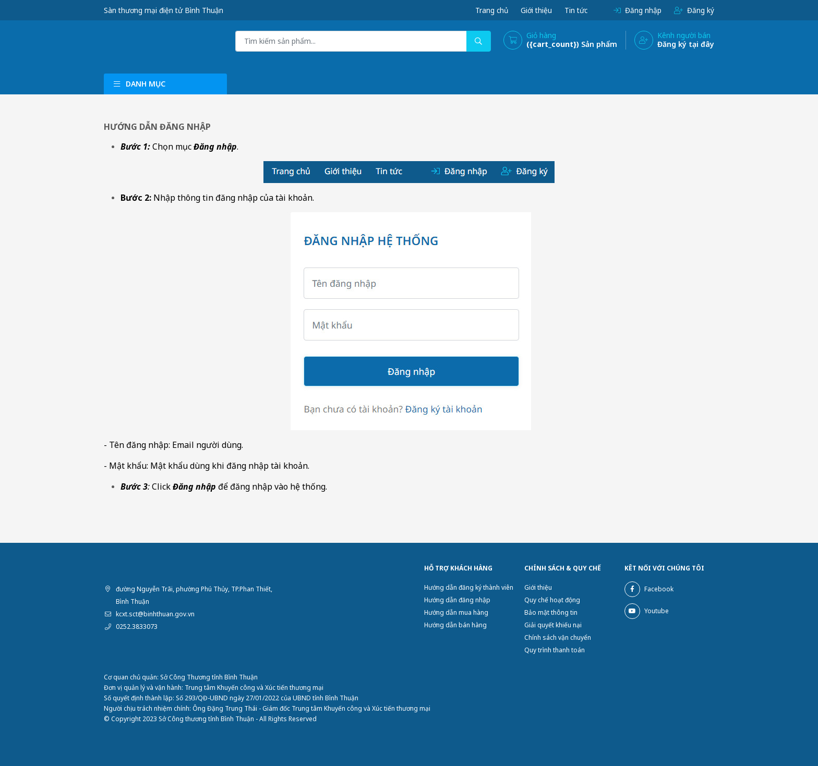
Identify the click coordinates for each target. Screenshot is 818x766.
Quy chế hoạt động (552, 599)
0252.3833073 (137, 626)
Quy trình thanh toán (554, 650)
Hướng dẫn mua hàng (456, 612)
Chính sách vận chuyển (557, 637)
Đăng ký (693, 10)
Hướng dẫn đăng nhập (457, 599)
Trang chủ (489, 10)
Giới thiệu (534, 10)
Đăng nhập (637, 10)
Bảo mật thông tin (551, 612)
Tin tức (575, 10)
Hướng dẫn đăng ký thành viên (468, 587)
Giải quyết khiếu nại (553, 625)
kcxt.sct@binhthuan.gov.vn (155, 614)
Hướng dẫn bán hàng (455, 625)
